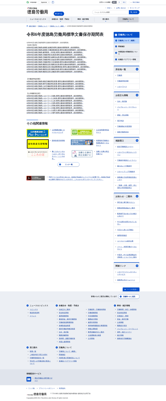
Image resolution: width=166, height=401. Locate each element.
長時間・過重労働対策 (67, 338)
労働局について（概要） (127, 40)
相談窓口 (127, 140)
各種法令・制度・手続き (69, 306)
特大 (124, 2)
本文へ (109, 8)
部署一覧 (33, 351)
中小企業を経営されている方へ (127, 223)
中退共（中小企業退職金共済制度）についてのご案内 (127, 256)
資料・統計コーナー (124, 332)
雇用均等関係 (93, 322)
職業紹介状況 (122, 325)
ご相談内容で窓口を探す (38, 355)
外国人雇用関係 (64, 342)
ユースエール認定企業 (125, 241)
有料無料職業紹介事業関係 (97, 325)
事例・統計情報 (123, 306)
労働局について (125, 35)
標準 (114, 2)
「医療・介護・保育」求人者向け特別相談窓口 (127, 186)
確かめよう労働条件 (124, 166)
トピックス (34, 309)
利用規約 (62, 388)
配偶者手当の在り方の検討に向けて (127, 215)
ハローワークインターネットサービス (127, 273)
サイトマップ (134, 8)
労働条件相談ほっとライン (127, 160)
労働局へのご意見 (129, 296)
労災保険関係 (93, 316)
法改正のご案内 (64, 309)
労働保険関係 (93, 313)
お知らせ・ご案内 (127, 196)
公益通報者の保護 (94, 335)
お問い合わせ (121, 8)
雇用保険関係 (64, 316)
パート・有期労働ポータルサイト (127, 248)
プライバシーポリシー (47, 388)
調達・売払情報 (123, 115)
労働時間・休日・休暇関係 (126, 309)
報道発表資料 (34, 313)
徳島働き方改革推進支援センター (127, 178)
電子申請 (120, 121)
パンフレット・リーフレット (127, 108)
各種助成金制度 (64, 325)
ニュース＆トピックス (39, 306)
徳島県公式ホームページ (126, 280)
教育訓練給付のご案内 (96, 332)
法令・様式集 (122, 101)
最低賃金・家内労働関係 (68, 319)
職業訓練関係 (64, 335)
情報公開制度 (93, 329)
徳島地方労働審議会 (124, 338)
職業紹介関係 (93, 319)
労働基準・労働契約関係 (97, 309)
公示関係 (91, 338)
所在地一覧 (127, 69)
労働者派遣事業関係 (66, 322)
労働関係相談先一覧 (37, 358)
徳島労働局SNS (123, 132)
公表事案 (120, 322)
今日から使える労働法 (125, 230)
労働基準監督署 (123, 81)
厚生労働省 (136, 2)
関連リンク (127, 266)
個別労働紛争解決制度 (67, 329)
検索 (135, 12)
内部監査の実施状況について (128, 53)
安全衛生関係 (64, 313)
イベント (33, 316)
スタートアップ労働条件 (126, 172)
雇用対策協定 (122, 235)
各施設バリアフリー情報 (127, 59)
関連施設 (121, 46)
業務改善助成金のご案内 (126, 208)
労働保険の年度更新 (124, 126)
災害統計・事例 (122, 316)
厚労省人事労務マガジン (126, 202)
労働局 (119, 75)
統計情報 (120, 335)
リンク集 (31, 388)
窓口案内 (33, 347)
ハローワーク (122, 87)
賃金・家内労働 (122, 319)
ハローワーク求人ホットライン (127, 153)
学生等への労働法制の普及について (40, 362)
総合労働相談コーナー (125, 147)
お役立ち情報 (127, 95)
